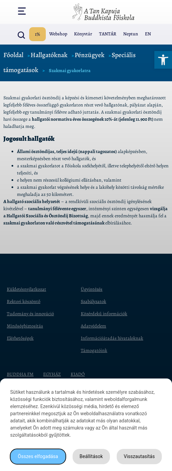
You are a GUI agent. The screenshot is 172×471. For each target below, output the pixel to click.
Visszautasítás (139, 456)
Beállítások (91, 456)
